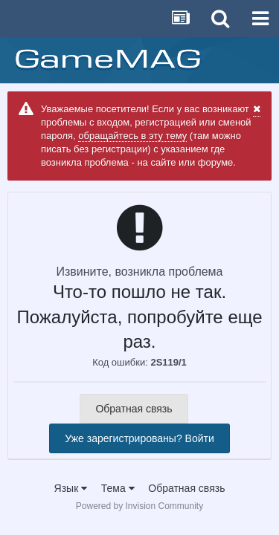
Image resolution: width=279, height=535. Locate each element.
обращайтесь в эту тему (132, 135)
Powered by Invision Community (139, 506)
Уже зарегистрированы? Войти (139, 438)
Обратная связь (133, 409)
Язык (71, 488)
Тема (118, 488)
